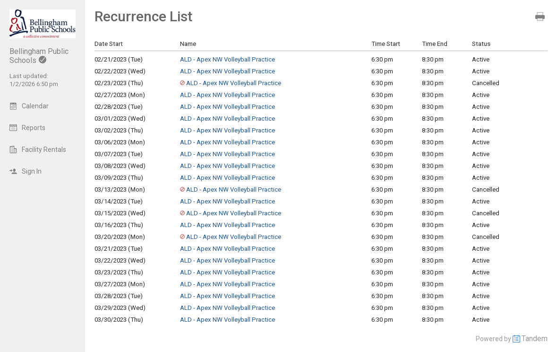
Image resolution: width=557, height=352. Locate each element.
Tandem (535, 338)
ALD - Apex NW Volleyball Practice (227, 59)
